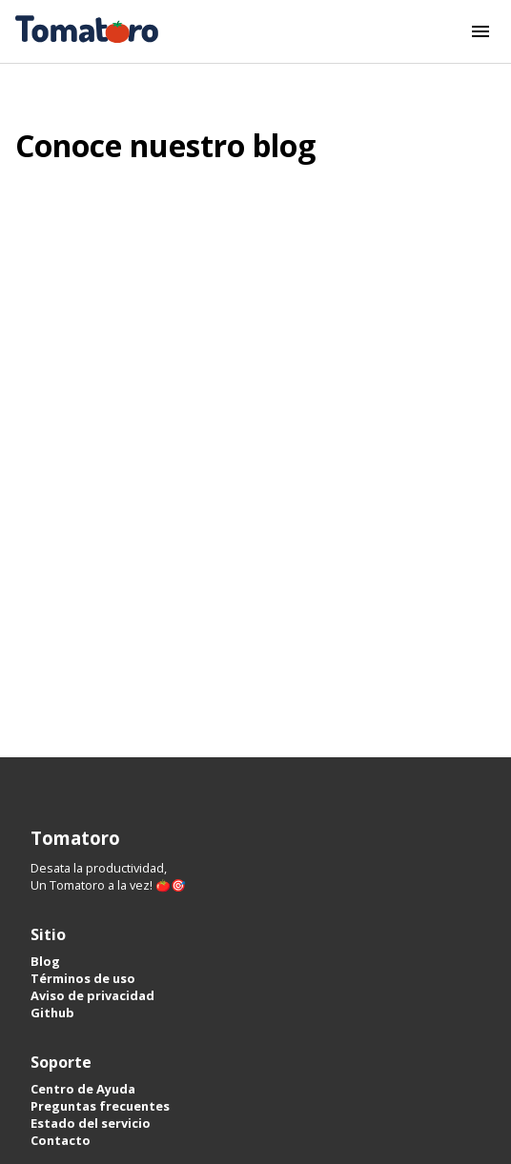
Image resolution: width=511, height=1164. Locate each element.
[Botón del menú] (480, 31)
